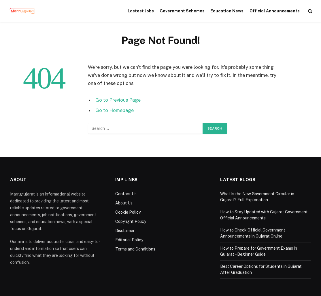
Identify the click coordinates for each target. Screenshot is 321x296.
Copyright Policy (130, 221)
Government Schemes (182, 11)
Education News (226, 11)
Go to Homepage (114, 110)
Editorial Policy (129, 240)
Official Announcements (275, 11)
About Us (124, 203)
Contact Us (126, 193)
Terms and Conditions (135, 249)
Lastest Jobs (141, 11)
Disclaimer (125, 230)
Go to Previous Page (118, 100)
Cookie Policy (128, 212)
